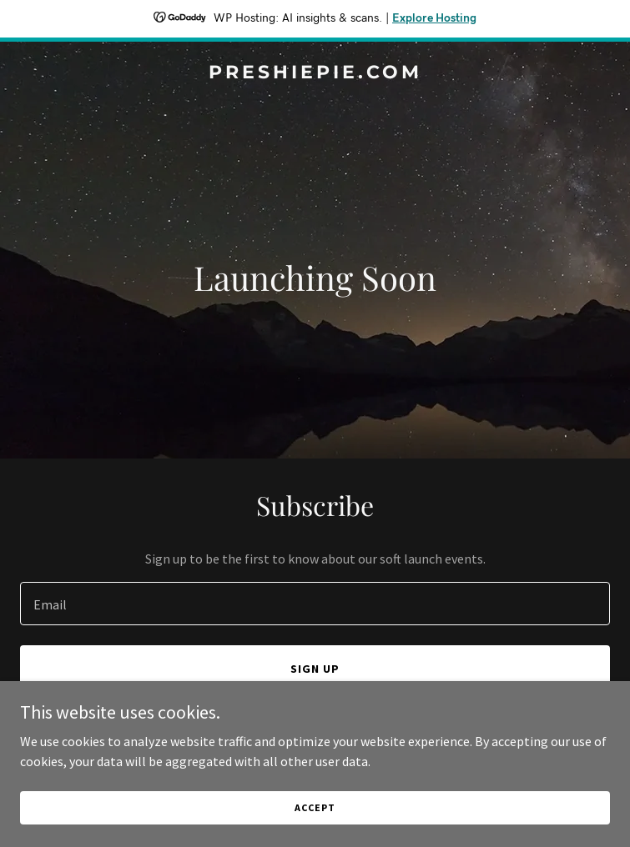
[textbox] (315, 603)
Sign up (315, 668)
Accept (315, 807)
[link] (315, 73)
